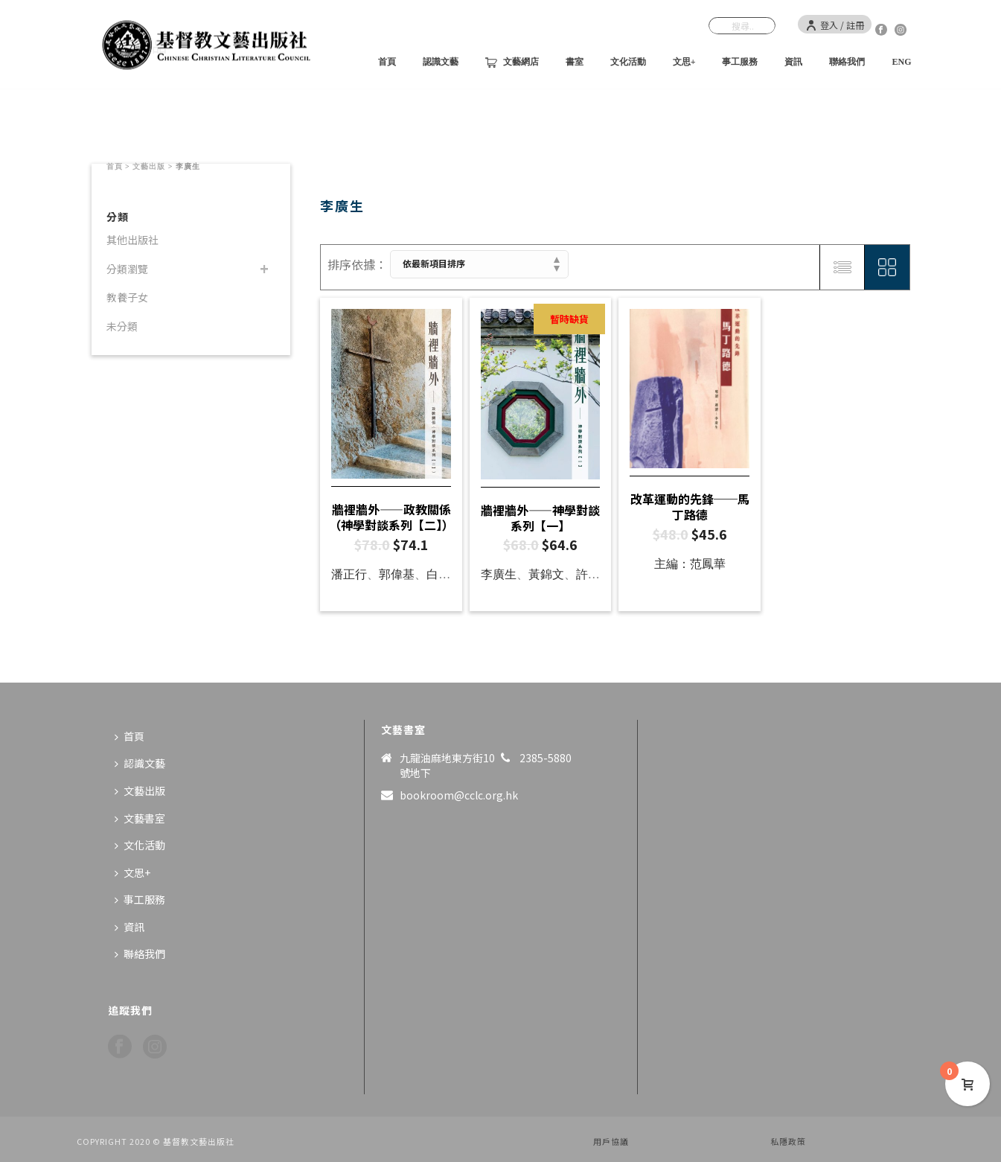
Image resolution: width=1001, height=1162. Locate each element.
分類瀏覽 (127, 268)
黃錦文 (546, 574)
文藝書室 (140, 818)
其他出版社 (132, 239)
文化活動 (628, 62)
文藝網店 (512, 62)
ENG (901, 62)
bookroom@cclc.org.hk (459, 795)
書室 (574, 62)
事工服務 (740, 62)
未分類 (122, 326)
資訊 (793, 62)
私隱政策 (788, 1141)
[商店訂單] (479, 264)
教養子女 (127, 297)
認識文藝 (440, 62)
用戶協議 (611, 1141)
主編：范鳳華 (690, 564)
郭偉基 (397, 574)
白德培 (444, 574)
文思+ (684, 62)
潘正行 (349, 574)
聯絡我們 (847, 62)
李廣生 (499, 574)
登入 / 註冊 (834, 25)
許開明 (594, 574)
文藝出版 (148, 166)
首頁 (387, 62)
